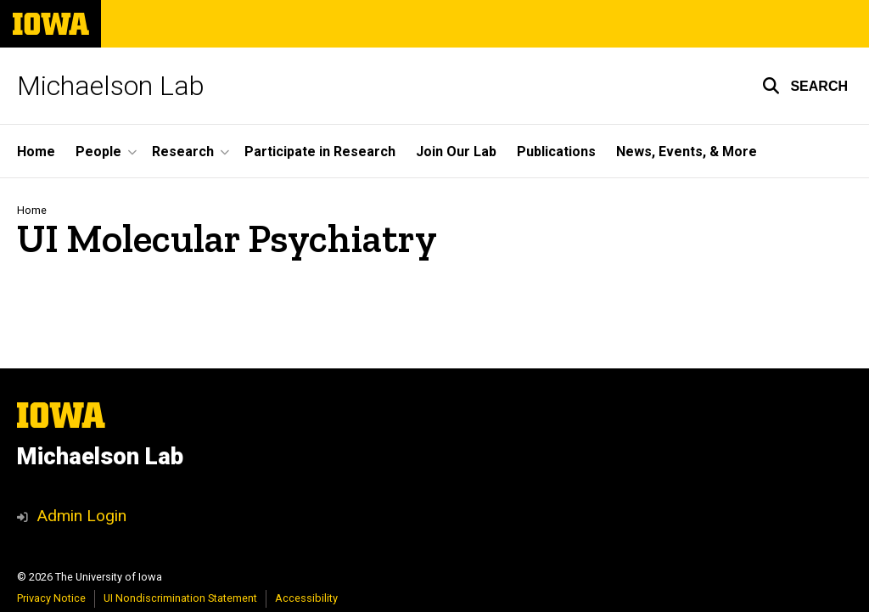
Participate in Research (319, 151)
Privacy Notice (51, 598)
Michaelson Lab (111, 85)
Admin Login (81, 515)
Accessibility (306, 598)
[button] (805, 86)
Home (36, 151)
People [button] (98, 151)
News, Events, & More (686, 151)
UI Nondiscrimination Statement (180, 598)
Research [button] (183, 151)
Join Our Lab (456, 151)
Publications (556, 151)
